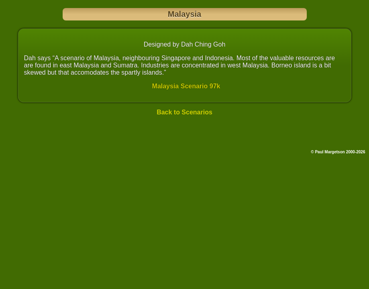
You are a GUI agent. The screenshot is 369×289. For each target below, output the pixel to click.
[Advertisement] (185, 134)
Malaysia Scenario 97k (186, 86)
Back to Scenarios (184, 112)
